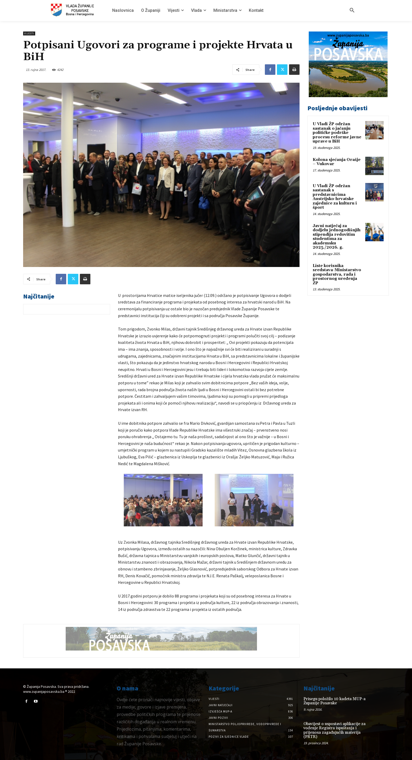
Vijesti (29, 33)
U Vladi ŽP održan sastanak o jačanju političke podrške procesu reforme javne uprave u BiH (337, 133)
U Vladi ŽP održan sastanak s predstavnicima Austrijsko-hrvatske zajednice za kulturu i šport (335, 197)
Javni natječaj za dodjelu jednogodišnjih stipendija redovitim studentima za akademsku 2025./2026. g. (336, 236)
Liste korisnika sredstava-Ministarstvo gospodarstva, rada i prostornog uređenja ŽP (337, 274)
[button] (352, 10)
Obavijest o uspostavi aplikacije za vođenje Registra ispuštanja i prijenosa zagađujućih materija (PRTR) (334, 730)
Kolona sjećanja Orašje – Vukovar (336, 162)
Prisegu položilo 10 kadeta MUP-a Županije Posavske (334, 701)
